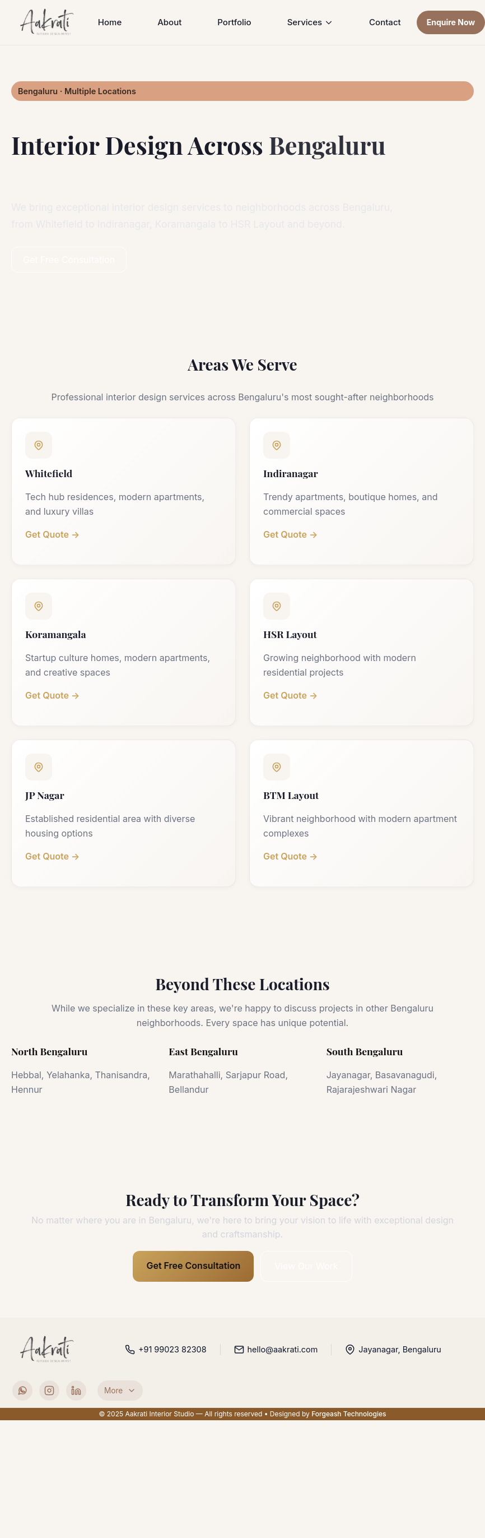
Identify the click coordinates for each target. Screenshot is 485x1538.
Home (110, 22)
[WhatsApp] (22, 1390)
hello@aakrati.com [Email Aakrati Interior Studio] (276, 1350)
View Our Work (306, 1266)
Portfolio (234, 22)
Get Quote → (52, 534)
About (169, 22)
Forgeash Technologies (348, 1412)
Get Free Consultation (69, 259)
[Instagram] (49, 1390)
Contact (385, 22)
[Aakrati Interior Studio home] (47, 1349)
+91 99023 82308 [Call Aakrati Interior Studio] (166, 1350)
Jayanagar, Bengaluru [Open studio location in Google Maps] (393, 1350)
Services (310, 22)
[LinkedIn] (76, 1390)
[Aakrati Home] (47, 22)
